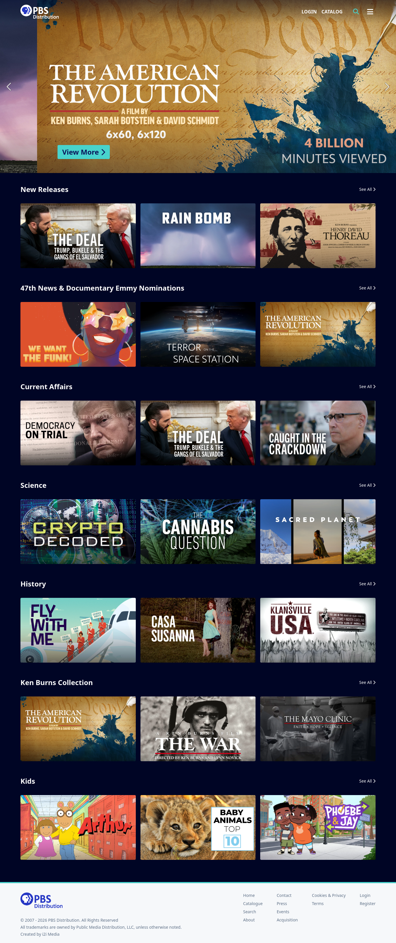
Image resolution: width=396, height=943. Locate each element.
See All (367, 189)
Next (386, 86)
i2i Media (51, 934)
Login (309, 11)
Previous (9, 86)
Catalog (332, 11)
